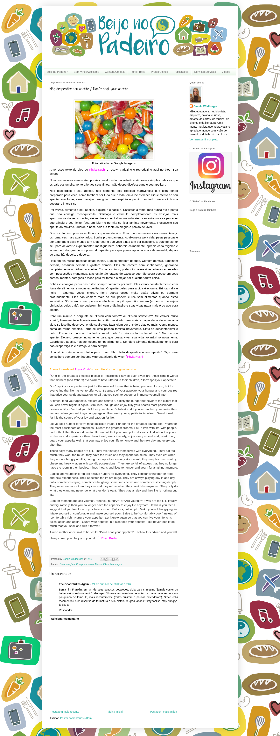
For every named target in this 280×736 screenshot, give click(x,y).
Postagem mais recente (65, 711)
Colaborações (67, 564)
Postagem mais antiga (163, 711)
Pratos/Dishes (159, 71)
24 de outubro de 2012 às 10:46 (111, 584)
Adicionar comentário (65, 618)
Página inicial (115, 711)
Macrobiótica (102, 564)
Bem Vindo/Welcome (86, 71)
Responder (65, 610)
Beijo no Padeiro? (57, 71)
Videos (226, 71)
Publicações (181, 71)
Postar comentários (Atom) (76, 718)
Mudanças (116, 564)
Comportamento (85, 564)
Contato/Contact (115, 71)
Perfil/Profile (137, 71)
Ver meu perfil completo (204, 139)
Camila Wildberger (205, 106)
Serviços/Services (205, 71)
